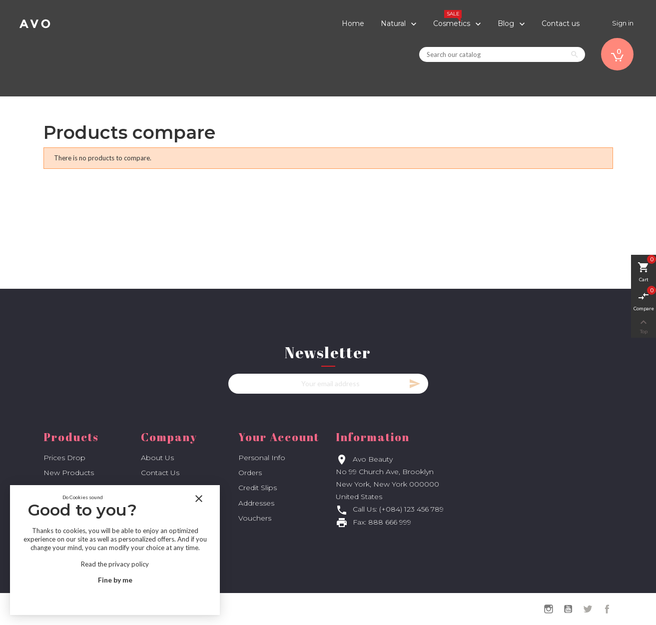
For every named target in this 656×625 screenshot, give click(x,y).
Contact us (160, 472)
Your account (278, 437)
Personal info (261, 457)
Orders (250, 472)
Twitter (588, 609)
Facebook (607, 609)
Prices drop (64, 457)
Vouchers (254, 518)
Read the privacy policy (115, 564)
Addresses (256, 503)
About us (157, 457)
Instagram (549, 609)
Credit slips (257, 487)
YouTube (568, 609)
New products (68, 472)
